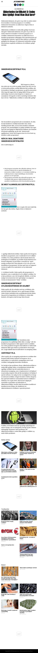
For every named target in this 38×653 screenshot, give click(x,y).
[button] (2, 1)
